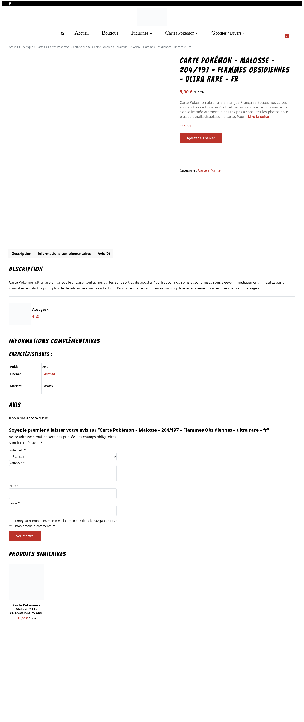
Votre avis (17, 463)
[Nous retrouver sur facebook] (10, 2)
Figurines (55, 33)
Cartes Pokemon (87, 33)
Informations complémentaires (64, 253)
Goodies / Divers (125, 33)
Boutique (34, 33)
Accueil (15, 33)
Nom (14, 486)
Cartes (41, 47)
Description (21, 253)
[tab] (21, 253)
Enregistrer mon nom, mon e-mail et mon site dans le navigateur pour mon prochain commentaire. (66, 523)
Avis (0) (104, 253)
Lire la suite (258, 116)
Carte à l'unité (82, 47)
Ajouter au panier (201, 138)
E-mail (15, 503)
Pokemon (48, 374)
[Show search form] (289, 34)
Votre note (18, 450)
